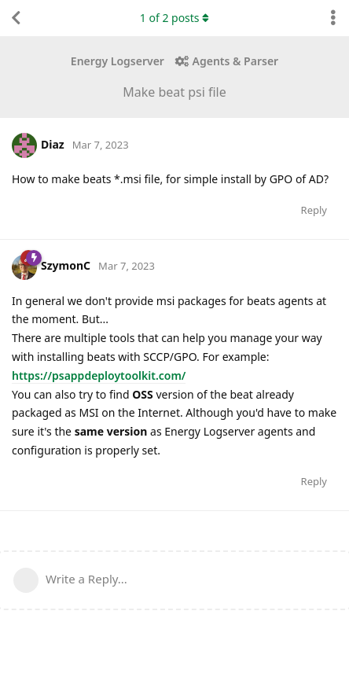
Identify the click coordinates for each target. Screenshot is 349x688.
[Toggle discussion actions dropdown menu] (333, 18)
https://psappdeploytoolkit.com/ (99, 375)
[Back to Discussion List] (15, 18)
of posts (174, 17)
